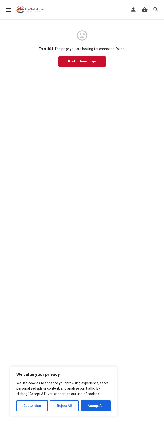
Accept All (96, 406)
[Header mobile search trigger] (156, 9)
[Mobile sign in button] (133, 9)
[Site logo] (30, 10)
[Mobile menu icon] (8, 10)
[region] (63, 391)
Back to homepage (82, 61)
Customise (32, 406)
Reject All (64, 406)
